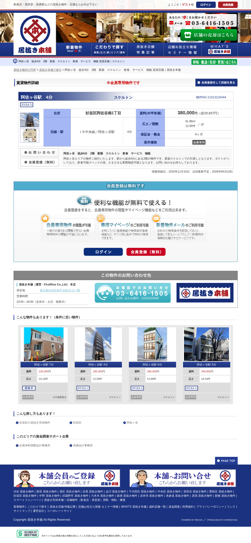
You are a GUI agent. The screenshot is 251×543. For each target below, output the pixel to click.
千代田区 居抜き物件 (142, 491)
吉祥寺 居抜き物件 (151, 495)
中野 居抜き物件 (49, 495)
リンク (231, 506)
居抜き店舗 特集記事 (63, 506)
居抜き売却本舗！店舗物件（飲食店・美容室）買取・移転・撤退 (84, 500)
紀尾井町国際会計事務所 (34, 445)
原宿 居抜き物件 (202, 495)
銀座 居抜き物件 (127, 495)
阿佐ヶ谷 (132, 422)
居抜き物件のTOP (25, 69)
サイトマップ (22, 510)
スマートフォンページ (28, 500)
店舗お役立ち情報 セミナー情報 (98, 506)
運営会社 (38, 510)
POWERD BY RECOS (191, 520)
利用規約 (188, 506)
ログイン (206, 5)
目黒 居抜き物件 (93, 491)
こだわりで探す (109, 49)
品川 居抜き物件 (116, 491)
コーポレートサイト (59, 510)
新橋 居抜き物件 (225, 495)
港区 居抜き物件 (70, 491)
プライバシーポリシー (210, 506)
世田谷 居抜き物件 (195, 491)
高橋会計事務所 (83, 445)
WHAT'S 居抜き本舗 (133, 506)
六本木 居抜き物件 (102, 495)
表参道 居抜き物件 (177, 495)
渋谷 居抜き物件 (24, 491)
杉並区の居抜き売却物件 (34, 422)
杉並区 (77, 422)
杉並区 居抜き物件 (25, 495)
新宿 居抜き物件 (46, 491)
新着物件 (19, 506)
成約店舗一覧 (157, 506)
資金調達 (174, 506)
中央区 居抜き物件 (169, 491)
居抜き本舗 (34, 519)
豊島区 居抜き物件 (220, 491)
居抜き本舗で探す (50, 69)
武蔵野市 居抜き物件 (75, 495)
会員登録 (228, 5)
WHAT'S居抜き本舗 (220, 49)
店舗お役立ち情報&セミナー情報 (183, 49)
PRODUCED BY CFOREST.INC (222, 520)
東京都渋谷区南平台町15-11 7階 (60, 290)
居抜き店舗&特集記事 (145, 49)
